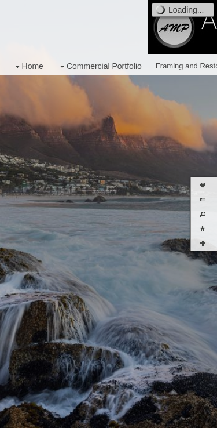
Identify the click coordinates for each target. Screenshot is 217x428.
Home (28, 66)
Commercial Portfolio (99, 66)
